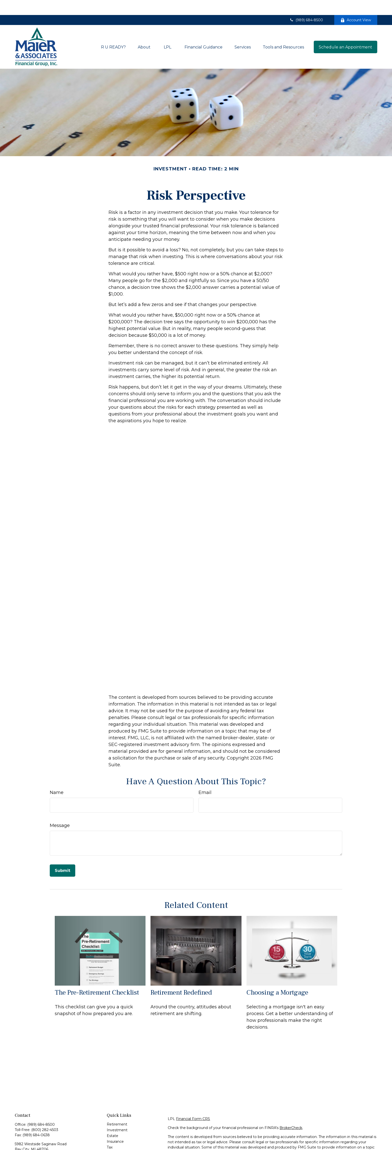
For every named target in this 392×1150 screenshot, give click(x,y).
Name (57, 777)
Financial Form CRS (193, 1104)
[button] (113, 32)
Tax (109, 1132)
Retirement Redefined (181, 977)
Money (113, 1138)
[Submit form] (62, 855)
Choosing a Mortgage (277, 977)
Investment (117, 1115)
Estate (112, 1121)
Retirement (117, 1109)
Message (60, 810)
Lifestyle (114, 1144)
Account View (355, 5)
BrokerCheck (291, 1113)
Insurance (115, 1126)
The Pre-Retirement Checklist (97, 977)
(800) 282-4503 (44, 1115)
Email (205, 777)
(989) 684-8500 (306, 5)
